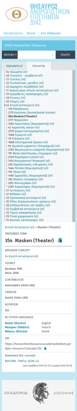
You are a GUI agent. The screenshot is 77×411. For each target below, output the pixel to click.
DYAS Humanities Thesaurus (25, 45)
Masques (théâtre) (17, 327)
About (30, 33)
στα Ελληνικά (51, 33)
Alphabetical (14, 66)
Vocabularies (13, 33)
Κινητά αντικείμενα (19, 256)
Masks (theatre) (15, 323)
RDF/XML (10, 361)
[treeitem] (18, 72)
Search (65, 54)
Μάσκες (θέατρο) (16, 331)
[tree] (38, 146)
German (10, 54)
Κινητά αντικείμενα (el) (19, 227)
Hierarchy (38, 66)
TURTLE (22, 361)
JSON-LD (33, 361)
